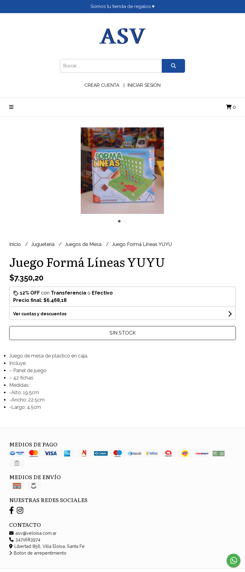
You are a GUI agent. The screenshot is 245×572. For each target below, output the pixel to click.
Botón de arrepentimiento (37, 553)
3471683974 (24, 539)
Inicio (15, 244)
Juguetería (43, 244)
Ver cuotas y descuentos (39, 313)
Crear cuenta (101, 85)
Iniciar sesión (144, 85)
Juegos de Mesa (84, 244)
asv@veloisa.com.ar (33, 533)
